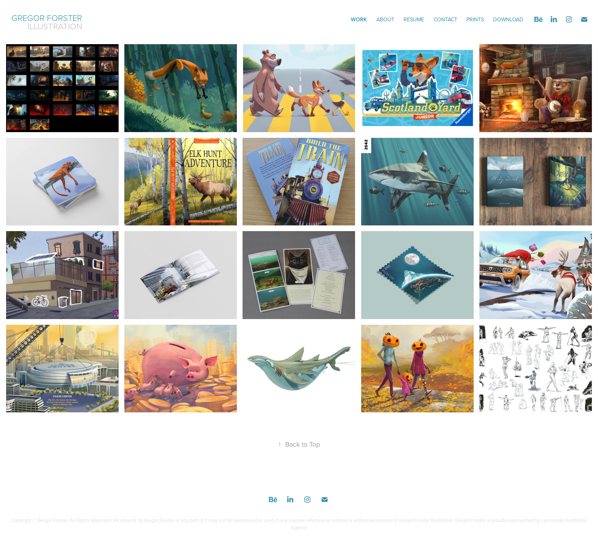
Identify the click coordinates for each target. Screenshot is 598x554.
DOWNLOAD (508, 19)
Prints (475, 19)
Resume (413, 19)
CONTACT (445, 19)
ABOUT (385, 19)
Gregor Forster (46, 18)
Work (359, 19)
